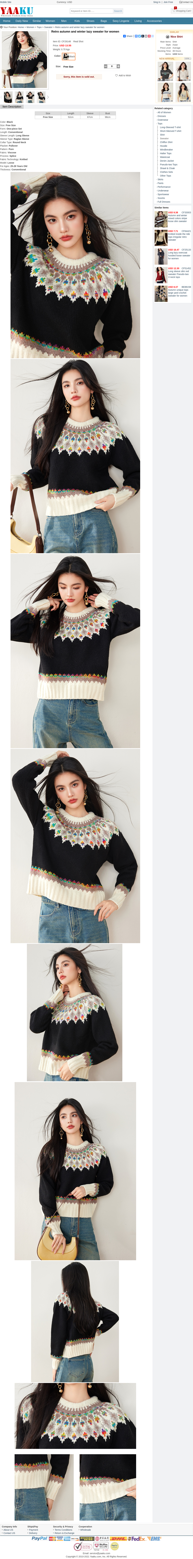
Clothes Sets (166, 172)
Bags (104, 21)
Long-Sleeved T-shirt (170, 127)
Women (50, 21)
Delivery (33, 1533)
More (188, 58)
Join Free (168, 2)
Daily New (22, 21)
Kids (77, 21)
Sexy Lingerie (121, 21)
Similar (37, 21)
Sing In (156, 2)
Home (6, 21)
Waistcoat (165, 157)
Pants (161, 183)
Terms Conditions (63, 1530)
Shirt (162, 134)
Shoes (90, 21)
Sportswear (163, 194)
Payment (33, 1530)
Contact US (9, 1533)
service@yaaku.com (100, 1553)
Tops (39, 27)
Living (138, 21)
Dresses (162, 116)
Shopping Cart (182, 10)
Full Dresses (164, 201)
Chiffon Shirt (166, 142)
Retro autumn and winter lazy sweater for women (79, 27)
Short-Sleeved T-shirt (170, 131)
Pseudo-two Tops (168, 164)
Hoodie (163, 146)
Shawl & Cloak (167, 168)
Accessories (154, 21)
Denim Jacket (167, 161)
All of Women (164, 112)
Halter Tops (166, 153)
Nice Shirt (174, 37)
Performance (164, 187)
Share (127, 36)
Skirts (160, 179)
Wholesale (85, 1530)
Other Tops (165, 175)
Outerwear (163, 120)
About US (8, 1530)
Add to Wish (125, 75)
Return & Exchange (64, 1533)
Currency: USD (64, 2)
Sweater (48, 27)
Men (64, 21)
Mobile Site (5, 2)
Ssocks (161, 198)
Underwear (163, 190)
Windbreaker (166, 149)
